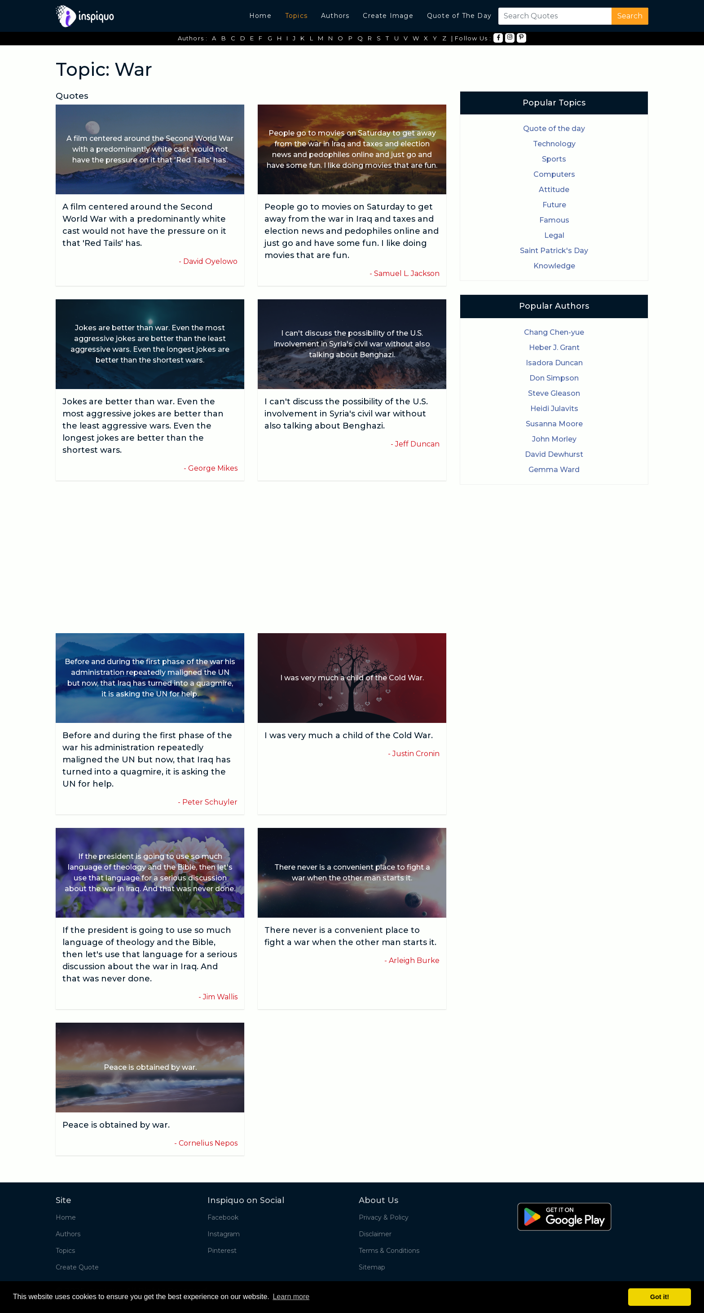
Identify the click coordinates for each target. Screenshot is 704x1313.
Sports (554, 159)
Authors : (193, 38)
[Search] (553, 16)
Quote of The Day (459, 16)
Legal (554, 235)
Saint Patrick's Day (554, 250)
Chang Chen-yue (554, 332)
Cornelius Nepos (208, 1143)
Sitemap (372, 1267)
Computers (554, 174)
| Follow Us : (471, 38)
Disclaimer (375, 1234)
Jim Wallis (220, 997)
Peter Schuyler (210, 802)
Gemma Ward (554, 469)
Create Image (388, 16)
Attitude (554, 189)
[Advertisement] (251, 557)
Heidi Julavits (554, 408)
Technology (554, 144)
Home (260, 16)
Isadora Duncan (554, 363)
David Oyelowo (210, 261)
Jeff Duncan (417, 444)
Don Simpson (554, 378)
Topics (296, 16)
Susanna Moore (554, 424)
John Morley (554, 439)
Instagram (223, 1234)
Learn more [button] (291, 1296)
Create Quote (77, 1267)
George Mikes (213, 468)
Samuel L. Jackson (407, 273)
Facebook (222, 1217)
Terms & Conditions (389, 1251)
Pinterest (222, 1251)
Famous (554, 220)
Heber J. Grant (554, 347)
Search (629, 16)
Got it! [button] (659, 1296)
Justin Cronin (416, 753)
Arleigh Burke (414, 960)
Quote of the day (554, 128)
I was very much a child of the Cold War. (348, 735)
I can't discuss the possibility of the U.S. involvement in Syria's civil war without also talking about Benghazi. (346, 414)
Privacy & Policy (384, 1217)
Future (554, 205)
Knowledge (554, 266)
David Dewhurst (554, 454)
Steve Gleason (554, 393)
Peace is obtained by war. (116, 1125)
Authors (335, 16)
